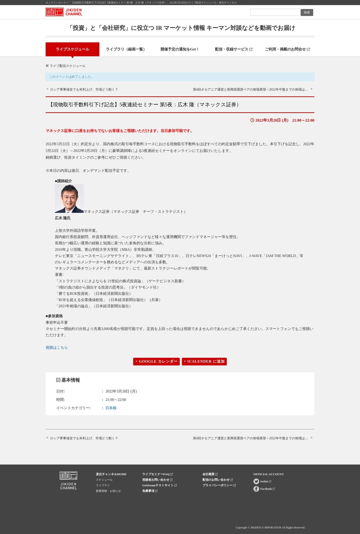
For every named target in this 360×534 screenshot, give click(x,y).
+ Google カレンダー (156, 361)
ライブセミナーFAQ (157, 474)
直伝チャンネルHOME (111, 474)
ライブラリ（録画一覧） (126, 49)
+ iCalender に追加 (204, 361)
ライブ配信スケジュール (65, 66)
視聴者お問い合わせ (157, 479)
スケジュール (104, 479)
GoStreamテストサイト (159, 485)
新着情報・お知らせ (108, 491)
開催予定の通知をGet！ (180, 49)
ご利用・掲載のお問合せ (287, 49)
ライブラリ (103, 485)
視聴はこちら (57, 347)
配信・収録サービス (234, 49)
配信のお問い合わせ (217, 479)
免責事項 (150, 491)
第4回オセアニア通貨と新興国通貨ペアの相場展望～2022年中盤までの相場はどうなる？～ (258, 89)
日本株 (111, 408)
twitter (265, 481)
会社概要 (210, 474)
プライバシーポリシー (219, 485)
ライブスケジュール (72, 49)
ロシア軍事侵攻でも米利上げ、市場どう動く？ (84, 89)
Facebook (267, 488)
